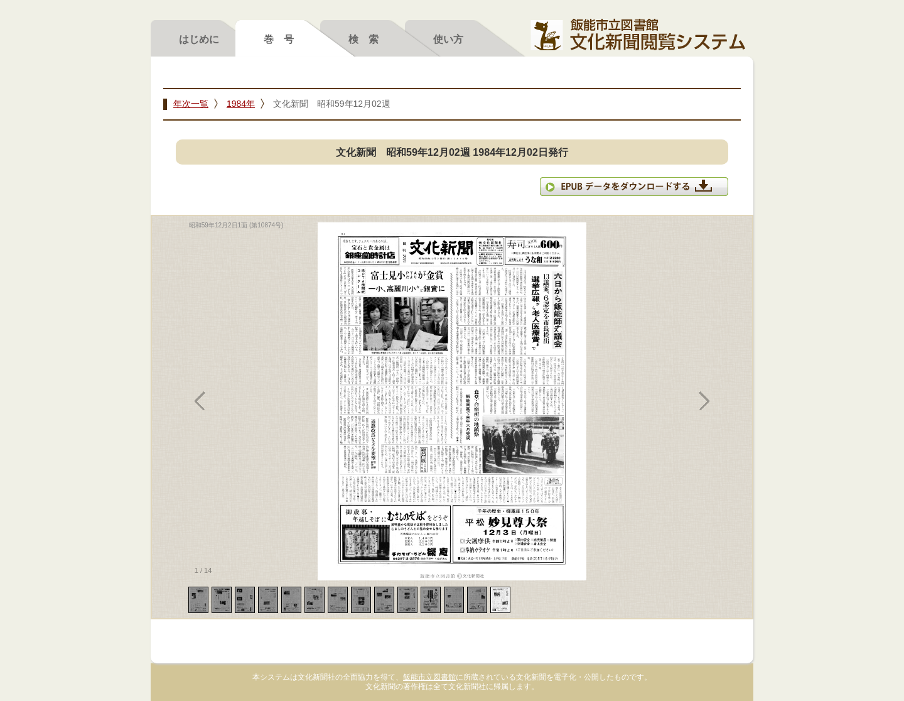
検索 (368, 39)
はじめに (199, 39)
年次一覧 (190, 104)
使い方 (448, 39)
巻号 (284, 39)
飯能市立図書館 (429, 677)
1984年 (241, 104)
